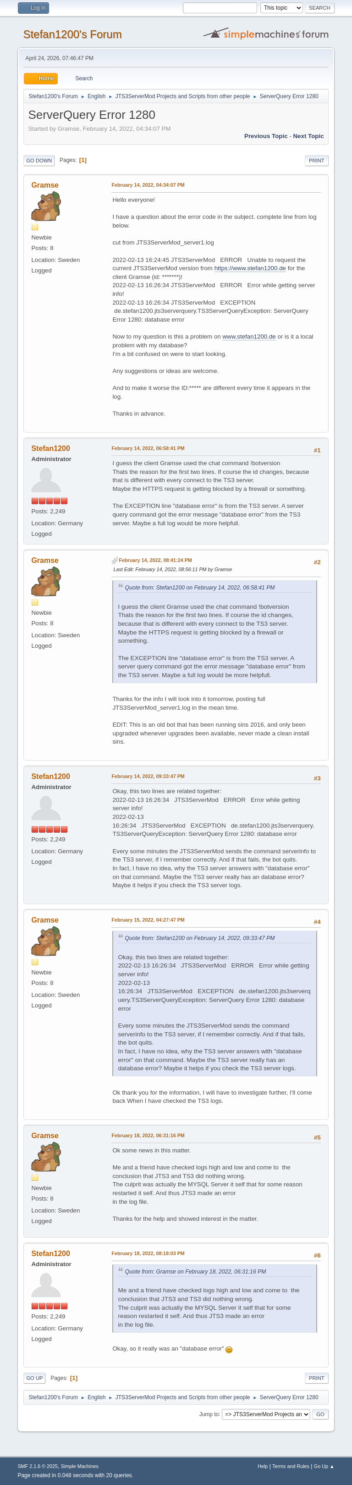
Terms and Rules (290, 1466)
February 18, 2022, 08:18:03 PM (147, 1253)
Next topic (308, 136)
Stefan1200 (50, 448)
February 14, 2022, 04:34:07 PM (147, 185)
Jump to (209, 1414)
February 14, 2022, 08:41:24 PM (155, 560)
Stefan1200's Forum (72, 34)
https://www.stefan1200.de (250, 268)
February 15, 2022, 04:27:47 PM (147, 920)
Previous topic (266, 136)
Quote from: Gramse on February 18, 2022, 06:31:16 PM (195, 1271)
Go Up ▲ (324, 1466)
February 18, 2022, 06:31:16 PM (147, 1135)
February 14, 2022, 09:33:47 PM (147, 776)
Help (263, 1466)
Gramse (45, 185)
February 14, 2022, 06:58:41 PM (147, 448)
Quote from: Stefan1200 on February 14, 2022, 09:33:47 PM (200, 938)
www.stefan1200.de (248, 336)
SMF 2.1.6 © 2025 (37, 1466)
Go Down (39, 160)
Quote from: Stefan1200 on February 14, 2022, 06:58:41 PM (200, 587)
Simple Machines (80, 1466)
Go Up (34, 1378)
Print (316, 160)
